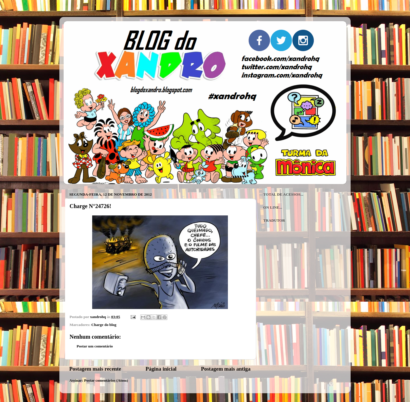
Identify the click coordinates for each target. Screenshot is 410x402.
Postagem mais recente (95, 369)
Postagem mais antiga (226, 369)
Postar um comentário (95, 346)
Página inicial (161, 369)
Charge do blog (103, 325)
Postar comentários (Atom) (106, 380)
